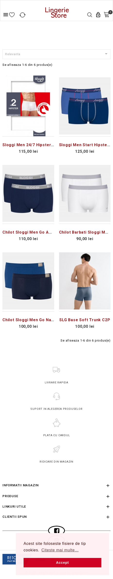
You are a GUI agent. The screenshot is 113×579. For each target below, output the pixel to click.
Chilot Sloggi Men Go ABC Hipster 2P (39, 232)
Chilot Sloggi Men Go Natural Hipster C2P (44, 320)
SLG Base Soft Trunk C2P (84, 320)
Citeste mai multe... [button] (60, 550)
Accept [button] (62, 562)
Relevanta (57, 54)
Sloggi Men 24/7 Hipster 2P (30, 145)
